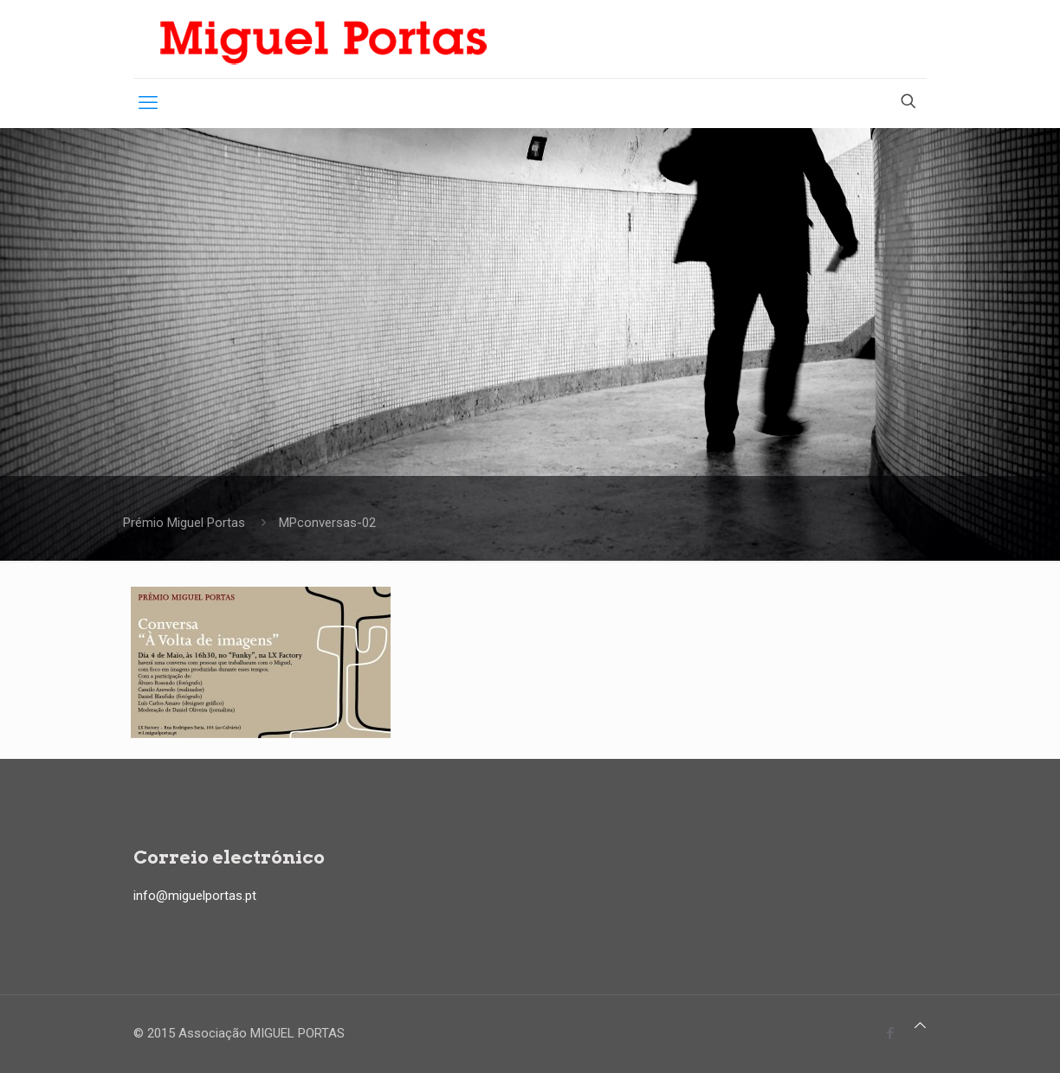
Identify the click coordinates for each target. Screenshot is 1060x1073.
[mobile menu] (148, 103)
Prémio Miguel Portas (184, 522)
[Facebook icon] (889, 1033)
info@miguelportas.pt (194, 895)
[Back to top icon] (920, 1025)
